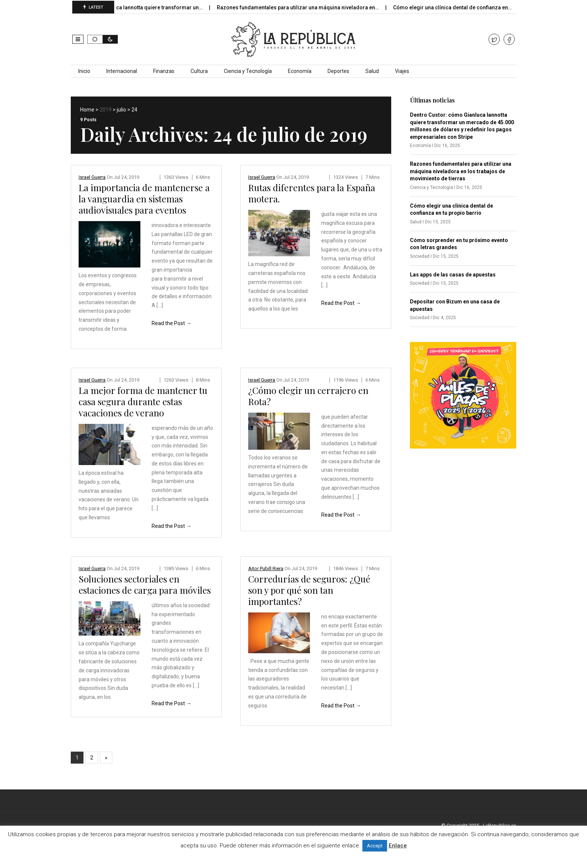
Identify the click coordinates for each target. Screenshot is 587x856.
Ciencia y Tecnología (248, 71)
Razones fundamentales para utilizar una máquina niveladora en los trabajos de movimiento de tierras (460, 171)
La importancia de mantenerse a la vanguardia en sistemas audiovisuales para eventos (144, 198)
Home (87, 110)
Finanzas (163, 71)
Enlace (398, 845)
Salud (372, 71)
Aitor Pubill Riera (265, 568)
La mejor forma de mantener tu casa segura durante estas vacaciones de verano (143, 401)
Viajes (402, 71)
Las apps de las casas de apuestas (453, 275)
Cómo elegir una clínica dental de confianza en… (460, 7)
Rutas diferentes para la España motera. (311, 193)
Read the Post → (171, 323)
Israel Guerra (92, 177)
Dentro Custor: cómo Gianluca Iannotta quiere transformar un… (133, 7)
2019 (106, 110)
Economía (299, 71)
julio (121, 110)
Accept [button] (375, 846)
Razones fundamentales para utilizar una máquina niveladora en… (305, 7)
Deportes (338, 71)
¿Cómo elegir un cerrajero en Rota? (308, 395)
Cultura (199, 71)
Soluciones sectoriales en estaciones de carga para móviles (145, 584)
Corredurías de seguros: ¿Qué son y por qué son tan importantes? (309, 590)
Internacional (121, 71)
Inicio (84, 71)
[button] (77, 39)
